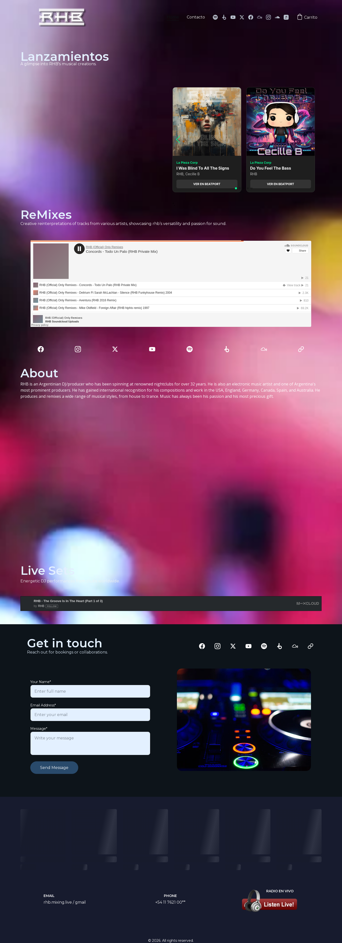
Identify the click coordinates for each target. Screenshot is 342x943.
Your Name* (40, 682)
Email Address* (43, 705)
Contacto (196, 17)
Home (173, 17)
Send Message (54, 767)
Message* (38, 728)
